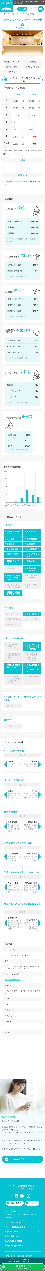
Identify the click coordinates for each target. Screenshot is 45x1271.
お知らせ (34, 1204)
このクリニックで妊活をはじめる (24, 80)
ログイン (32, 9)
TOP (4, 14)
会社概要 (27, 1249)
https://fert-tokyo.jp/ (12, 970)
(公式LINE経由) (22, 1266)
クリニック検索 (11, 1201)
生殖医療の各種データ (14, 1235)
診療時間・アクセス (11, 62)
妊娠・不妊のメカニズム (15, 1217)
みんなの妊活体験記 (13, 1230)
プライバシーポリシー (13, 1249)
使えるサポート (11, 1226)
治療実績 (32, 62)
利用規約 (29, 1246)
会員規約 (20, 1246)
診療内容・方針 (11, 67)
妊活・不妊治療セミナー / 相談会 (17, 1204)
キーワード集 (23, 1201)
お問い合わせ (10, 1246)
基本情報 (11, 72)
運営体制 (9, 1207)
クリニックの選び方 (13, 1212)
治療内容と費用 (11, 1221)
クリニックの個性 (32, 67)
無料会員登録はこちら (22, 1149)
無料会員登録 (22, 9)
